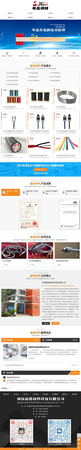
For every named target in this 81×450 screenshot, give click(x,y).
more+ (36, 337)
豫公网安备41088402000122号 (40, 448)
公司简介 (30, 13)
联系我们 (70, 17)
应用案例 (30, 17)
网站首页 (10, 13)
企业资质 (70, 13)
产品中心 (50, 13)
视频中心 (50, 17)
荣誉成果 (10, 17)
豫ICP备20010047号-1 (55, 446)
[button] (79, 35)
